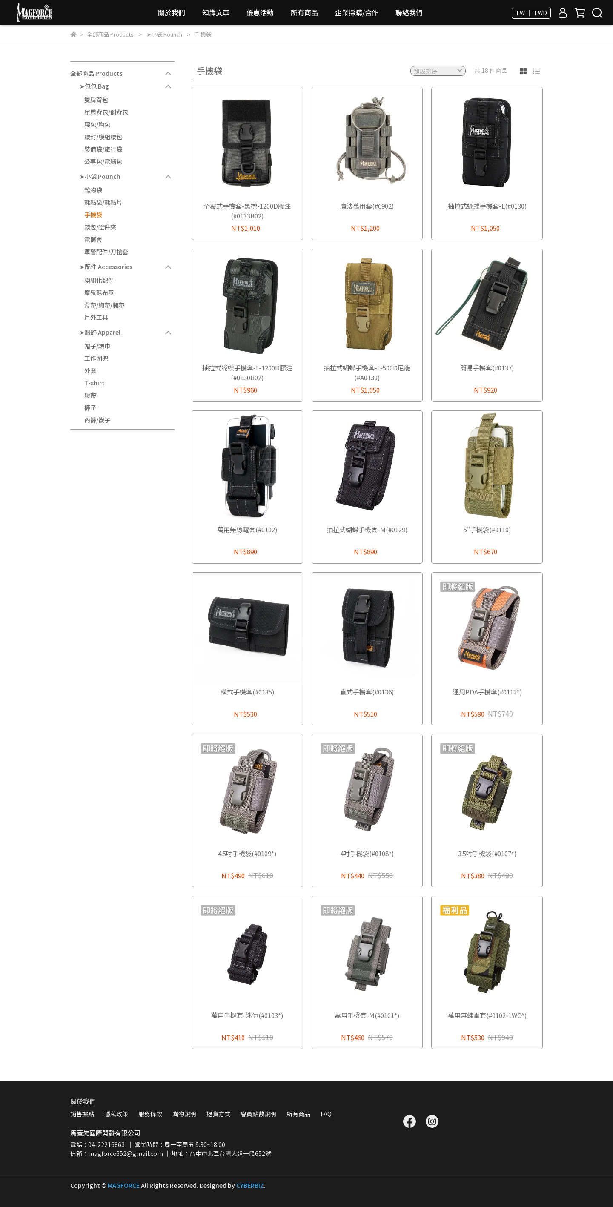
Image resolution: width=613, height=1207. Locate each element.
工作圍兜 (96, 358)
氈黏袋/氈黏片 (103, 202)
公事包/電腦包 (103, 161)
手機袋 (93, 214)
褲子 (90, 407)
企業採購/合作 (356, 12)
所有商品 (304, 12)
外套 (90, 370)
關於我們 (171, 12)
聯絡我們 (409, 12)
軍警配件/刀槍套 (106, 251)
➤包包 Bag (94, 86)
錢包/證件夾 (100, 227)
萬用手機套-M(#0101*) (367, 1015)
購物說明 (184, 1114)
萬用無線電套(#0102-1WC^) (487, 1015)
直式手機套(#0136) (367, 691)
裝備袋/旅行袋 (103, 149)
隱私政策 (116, 1114)
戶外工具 (96, 317)
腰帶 (90, 395)
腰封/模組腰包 (103, 136)
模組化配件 (99, 280)
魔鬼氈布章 (99, 292)
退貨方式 (218, 1114)
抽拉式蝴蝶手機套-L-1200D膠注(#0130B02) (247, 372)
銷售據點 (82, 1114)
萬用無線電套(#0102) (247, 529)
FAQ (326, 1114)
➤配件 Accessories (106, 266)
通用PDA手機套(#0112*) (487, 691)
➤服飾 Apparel (100, 332)
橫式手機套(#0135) (247, 691)
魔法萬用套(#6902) (367, 205)
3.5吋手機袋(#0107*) (487, 853)
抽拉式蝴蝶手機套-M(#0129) (367, 529)
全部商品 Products (96, 73)
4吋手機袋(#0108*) (367, 853)
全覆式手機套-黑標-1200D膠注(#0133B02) (247, 210)
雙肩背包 (96, 99)
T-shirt (94, 382)
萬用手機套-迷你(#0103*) (247, 1015)
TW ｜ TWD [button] (531, 13)
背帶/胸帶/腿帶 (104, 305)
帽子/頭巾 (97, 345)
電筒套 (93, 239)
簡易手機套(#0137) (487, 367)
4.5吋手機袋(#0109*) (247, 853)
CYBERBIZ (250, 1185)
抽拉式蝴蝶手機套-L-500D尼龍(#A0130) (367, 372)
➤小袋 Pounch (100, 176)
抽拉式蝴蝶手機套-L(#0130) (487, 205)
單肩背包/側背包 (106, 112)
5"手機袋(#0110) (487, 529)
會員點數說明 (258, 1114)
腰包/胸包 (97, 124)
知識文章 (215, 12)
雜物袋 (93, 190)
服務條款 (150, 1114)
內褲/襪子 (97, 420)
